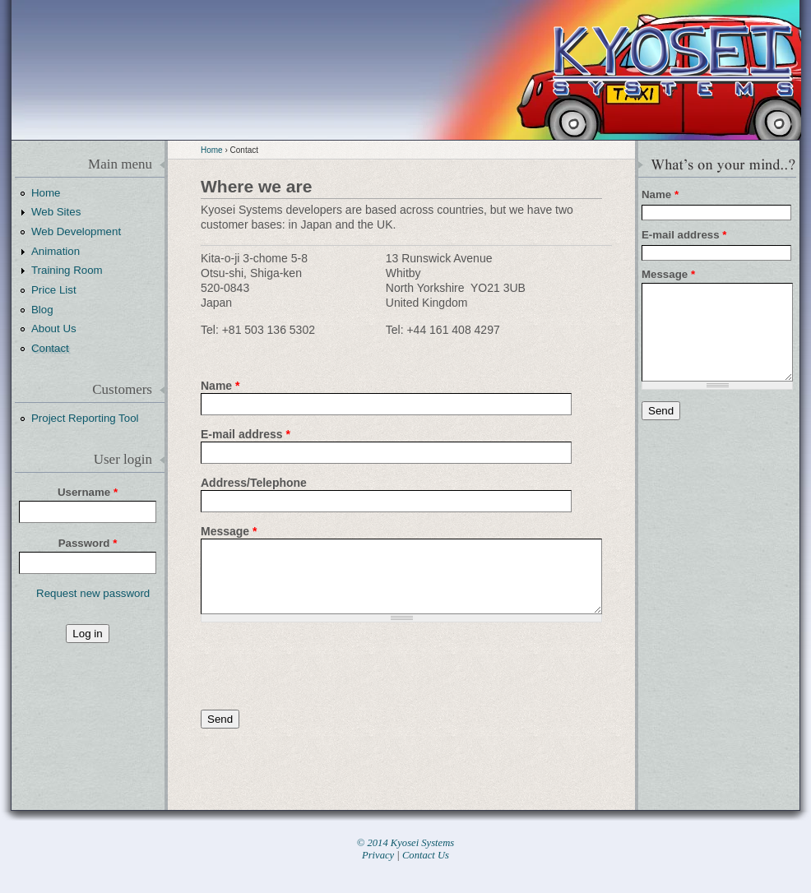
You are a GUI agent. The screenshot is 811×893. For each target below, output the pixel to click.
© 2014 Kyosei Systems (405, 843)
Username (88, 492)
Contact (50, 348)
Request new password (93, 593)
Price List (53, 290)
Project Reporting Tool (85, 418)
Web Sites (56, 212)
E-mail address (245, 434)
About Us (53, 328)
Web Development (76, 231)
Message (229, 531)
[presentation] (326, 666)
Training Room (67, 270)
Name (220, 385)
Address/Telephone (254, 482)
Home (212, 150)
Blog (42, 309)
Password (88, 543)
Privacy (378, 855)
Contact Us (425, 855)
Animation (55, 251)
